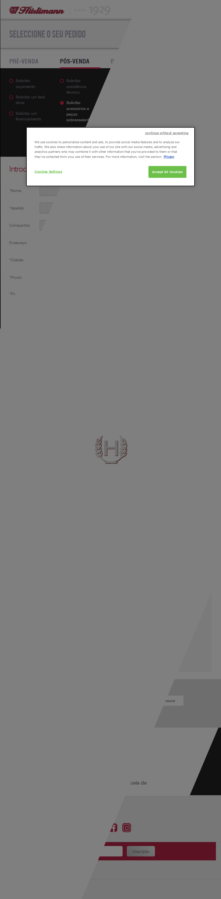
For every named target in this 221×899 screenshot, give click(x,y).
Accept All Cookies (167, 171)
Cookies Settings (48, 171)
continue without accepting (167, 133)
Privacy (169, 156)
